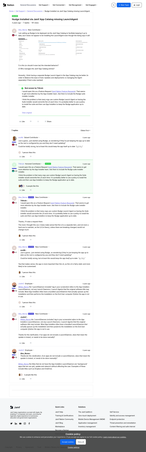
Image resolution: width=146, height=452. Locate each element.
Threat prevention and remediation (123, 423)
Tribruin (21, 164)
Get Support (44, 5)
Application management (87, 423)
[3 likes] (28, 186)
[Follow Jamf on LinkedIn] (16, 423)
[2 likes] (27, 375)
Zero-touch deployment (87, 416)
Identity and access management (122, 416)
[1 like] (26, 152)
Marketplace (60, 426)
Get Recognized (76, 5)
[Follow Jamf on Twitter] (11, 423)
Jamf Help (59, 412)
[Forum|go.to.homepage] (8, 5)
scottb (20, 137)
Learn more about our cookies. (114, 437)
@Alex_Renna (23, 287)
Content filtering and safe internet (122, 426)
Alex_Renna (22, 30)
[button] (124, 5)
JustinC (21, 284)
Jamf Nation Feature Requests (63, 91)
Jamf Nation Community (64, 419)
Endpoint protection (117, 419)
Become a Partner (62, 430)
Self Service (114, 412)
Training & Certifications (64, 416)
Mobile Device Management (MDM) (91, 419)
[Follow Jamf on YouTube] (20, 423)
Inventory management (87, 426)
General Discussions (28, 5)
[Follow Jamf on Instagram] (25, 423)
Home (11, 11)
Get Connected (59, 5)
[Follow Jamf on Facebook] (29, 423)
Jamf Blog (59, 423)
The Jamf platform (85, 412)
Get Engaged (91, 5)
